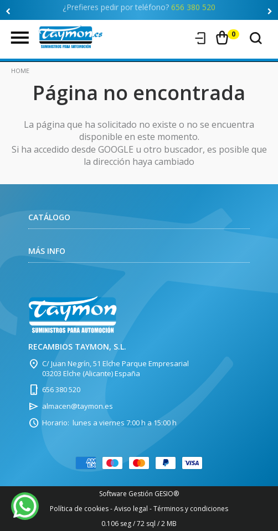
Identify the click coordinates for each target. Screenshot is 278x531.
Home (20, 70)
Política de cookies (79, 508)
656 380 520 (193, 5)
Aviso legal (131, 508)
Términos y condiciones (190, 508)
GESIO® (167, 493)
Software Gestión (126, 493)
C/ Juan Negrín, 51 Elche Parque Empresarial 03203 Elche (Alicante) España (115, 368)
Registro (179, 38)
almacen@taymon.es (77, 406)
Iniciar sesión (200, 38)
